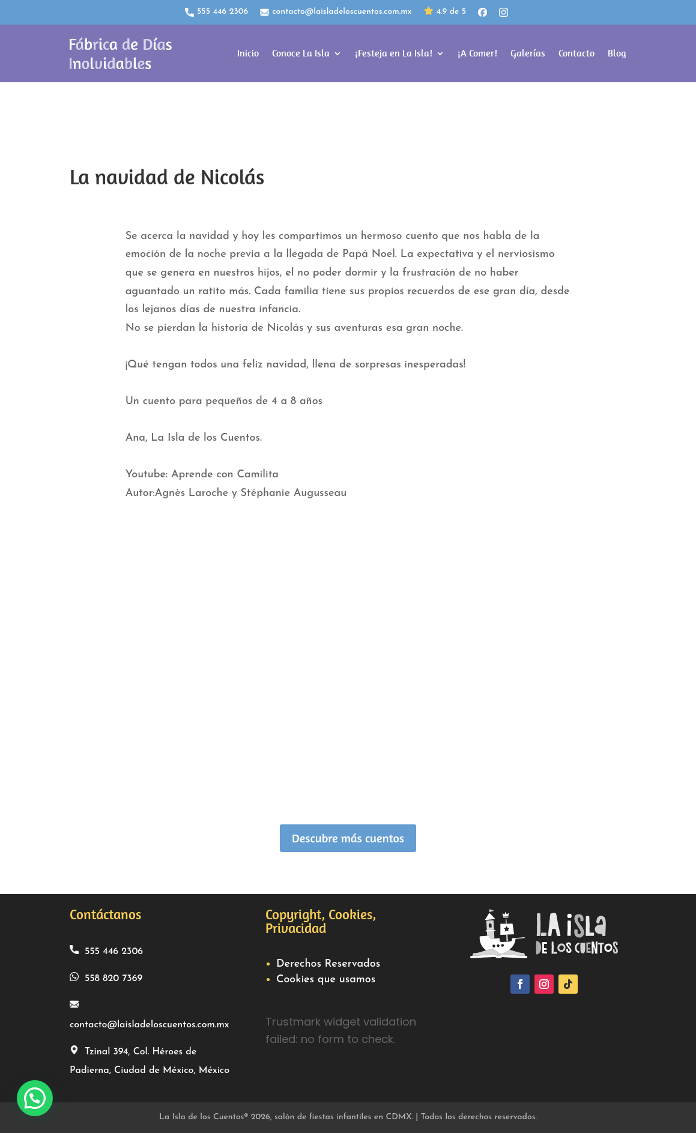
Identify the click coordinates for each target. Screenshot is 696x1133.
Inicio (248, 53)
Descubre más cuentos (348, 837)
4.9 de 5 (445, 12)
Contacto (576, 53)
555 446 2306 (216, 12)
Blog (617, 53)
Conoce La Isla (301, 53)
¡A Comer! (477, 53)
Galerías (527, 53)
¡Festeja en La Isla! (393, 53)
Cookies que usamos (325, 979)
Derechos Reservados (328, 964)
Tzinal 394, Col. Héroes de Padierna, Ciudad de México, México (149, 1060)
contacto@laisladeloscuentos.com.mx (335, 12)
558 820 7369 (106, 977)
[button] (35, 1098)
